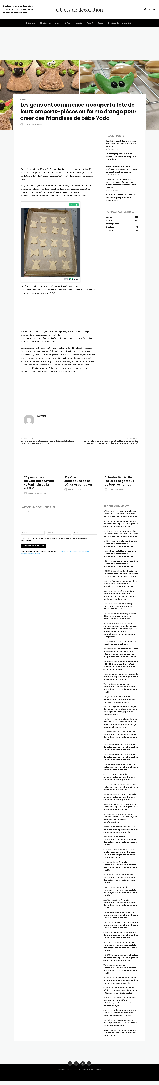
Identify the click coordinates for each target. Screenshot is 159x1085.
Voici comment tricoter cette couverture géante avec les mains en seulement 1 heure (120, 1016)
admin (27, 124)
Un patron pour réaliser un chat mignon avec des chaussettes (119, 1036)
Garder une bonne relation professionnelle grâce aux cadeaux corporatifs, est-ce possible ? (122, 169)
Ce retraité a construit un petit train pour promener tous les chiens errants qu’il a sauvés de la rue (119, 598)
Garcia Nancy (110, 1033)
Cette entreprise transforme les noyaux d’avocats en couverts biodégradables (120, 703)
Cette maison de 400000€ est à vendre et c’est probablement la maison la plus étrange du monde (120, 669)
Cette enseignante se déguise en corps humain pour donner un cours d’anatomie (119, 620)
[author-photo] (26, 497)
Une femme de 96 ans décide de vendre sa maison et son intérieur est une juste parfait (120, 994)
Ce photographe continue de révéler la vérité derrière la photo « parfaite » (121, 156)
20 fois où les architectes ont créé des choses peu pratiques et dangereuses (121, 197)
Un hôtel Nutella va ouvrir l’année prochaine (120, 646)
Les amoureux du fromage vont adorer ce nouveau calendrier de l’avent (120, 1026)
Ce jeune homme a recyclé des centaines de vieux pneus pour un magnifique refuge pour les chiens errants (120, 714)
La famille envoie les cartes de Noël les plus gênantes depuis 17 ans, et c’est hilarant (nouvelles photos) (111, 442)
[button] (154, 9)
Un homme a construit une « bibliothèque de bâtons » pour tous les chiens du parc (48, 442)
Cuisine (23, 99)
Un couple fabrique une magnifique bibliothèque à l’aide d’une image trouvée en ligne (119, 1005)
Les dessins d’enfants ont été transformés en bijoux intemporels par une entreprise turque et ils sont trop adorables (120, 656)
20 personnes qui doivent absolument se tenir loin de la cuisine (37, 484)
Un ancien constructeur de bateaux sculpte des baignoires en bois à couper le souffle (120, 527)
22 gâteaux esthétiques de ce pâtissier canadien (78, 481)
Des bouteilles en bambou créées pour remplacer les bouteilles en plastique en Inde (120, 517)
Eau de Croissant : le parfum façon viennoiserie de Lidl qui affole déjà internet (121, 144)
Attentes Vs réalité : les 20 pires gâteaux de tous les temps (120, 482)
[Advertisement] (79, 43)
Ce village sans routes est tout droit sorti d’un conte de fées (118, 610)
